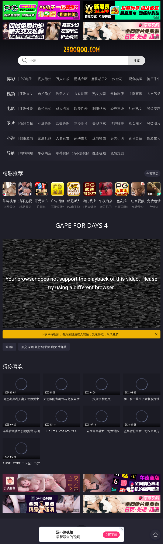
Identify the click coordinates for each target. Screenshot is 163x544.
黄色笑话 (135, 138)
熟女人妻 (99, 93)
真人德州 (44, 78)
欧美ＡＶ (62, 93)
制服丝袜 (99, 108)
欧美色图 (62, 123)
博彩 (11, 79)
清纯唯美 (117, 123)
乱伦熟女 (135, 108)
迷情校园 (99, 138)
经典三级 (117, 108)
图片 (11, 123)
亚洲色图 (44, 123)
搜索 (136, 60)
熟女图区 (135, 123)
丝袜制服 (117, 93)
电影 (11, 108)
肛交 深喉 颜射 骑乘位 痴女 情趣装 (44, 347)
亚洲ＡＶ (26, 93)
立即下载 (111, 535)
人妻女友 (62, 138)
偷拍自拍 (44, 108)
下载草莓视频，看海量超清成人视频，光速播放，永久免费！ (99, 334)
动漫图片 (81, 123)
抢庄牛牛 (153, 78)
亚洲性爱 (26, 108)
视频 (11, 93)
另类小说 (117, 138)
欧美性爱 (81, 108)
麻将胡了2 (99, 78)
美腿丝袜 (99, 123)
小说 (11, 138)
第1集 (9, 347)
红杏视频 (99, 153)
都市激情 (26, 138)
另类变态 (153, 108)
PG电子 (26, 78)
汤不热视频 (80, 153)
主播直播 (135, 93)
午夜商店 (44, 153)
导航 (11, 153)
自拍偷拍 (44, 93)
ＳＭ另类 (153, 93)
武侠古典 (81, 138)
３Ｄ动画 (81, 93)
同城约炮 (26, 153)
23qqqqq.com (81, 49)
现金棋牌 (135, 78)
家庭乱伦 (44, 138)
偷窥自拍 (26, 123)
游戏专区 (81, 78)
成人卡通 (62, 108)
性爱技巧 (153, 138)
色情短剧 (117, 153)
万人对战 (62, 78)
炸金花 (117, 78)
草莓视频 (62, 153)
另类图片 (153, 123)
